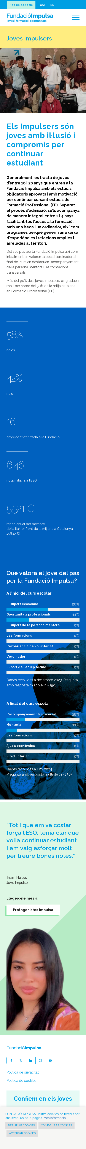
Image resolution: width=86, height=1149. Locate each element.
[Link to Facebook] (11, 1060)
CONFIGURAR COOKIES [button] (56, 1125)
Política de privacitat (22, 1072)
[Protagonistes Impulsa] (33, 910)
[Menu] (74, 17)
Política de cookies (21, 1081)
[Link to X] (21, 1060)
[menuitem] (22, 4)
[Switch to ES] (52, 5)
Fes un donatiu (21, 5)
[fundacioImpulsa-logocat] (35, 17)
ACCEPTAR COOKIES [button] (22, 1133)
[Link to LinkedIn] (31, 1060)
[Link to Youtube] (50, 1060)
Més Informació (55, 1118)
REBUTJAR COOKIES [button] (21, 1125)
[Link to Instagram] (40, 1060)
